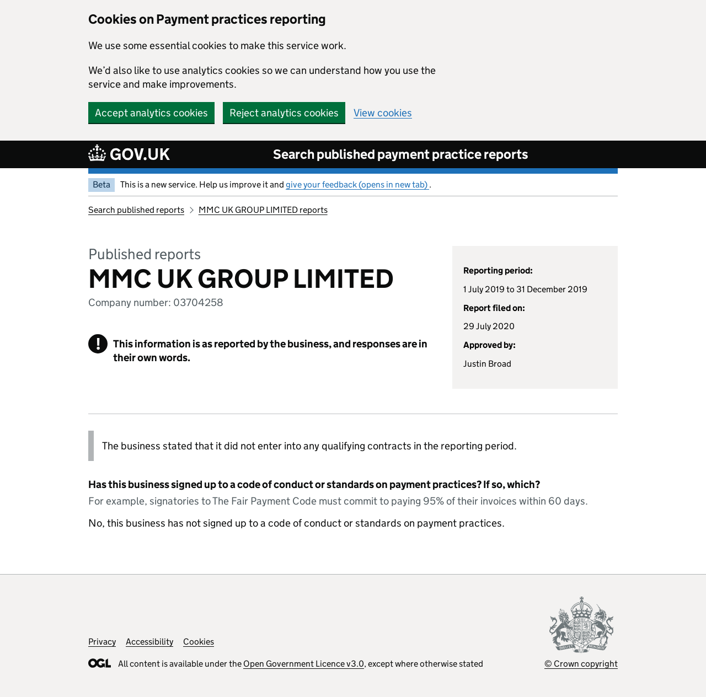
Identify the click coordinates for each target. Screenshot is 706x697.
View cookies (383, 113)
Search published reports (136, 210)
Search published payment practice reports (400, 154)
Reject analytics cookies (284, 112)
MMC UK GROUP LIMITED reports (263, 210)
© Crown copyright (581, 663)
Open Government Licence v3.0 (303, 663)
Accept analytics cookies (151, 112)
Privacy (102, 641)
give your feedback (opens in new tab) (357, 184)
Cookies (198, 641)
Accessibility (149, 641)
